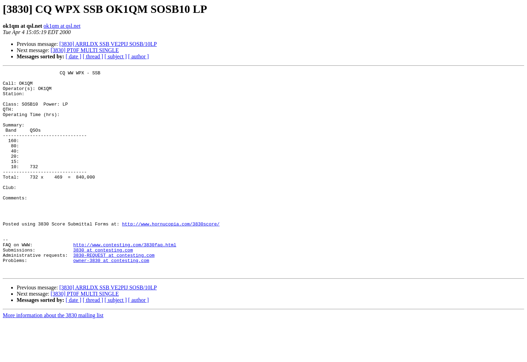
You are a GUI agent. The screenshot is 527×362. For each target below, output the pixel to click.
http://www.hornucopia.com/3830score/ (171, 255)
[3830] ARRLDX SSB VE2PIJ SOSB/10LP (108, 44)
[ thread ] (93, 56)
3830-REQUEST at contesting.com (114, 292)
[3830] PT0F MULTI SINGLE (85, 50)
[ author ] (138, 56)
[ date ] (73, 56)
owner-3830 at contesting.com (111, 299)
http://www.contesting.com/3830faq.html (124, 280)
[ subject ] (116, 56)
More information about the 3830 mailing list (53, 356)
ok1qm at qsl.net (61, 26)
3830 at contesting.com (103, 286)
